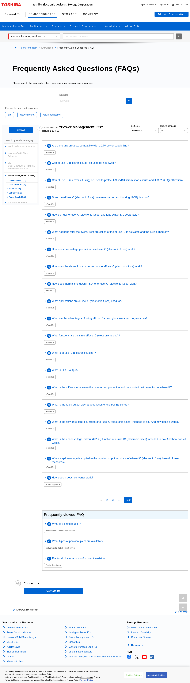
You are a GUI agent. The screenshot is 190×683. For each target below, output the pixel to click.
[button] (155, 4)
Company (137, 645)
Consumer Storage (141, 637)
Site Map (183, 612)
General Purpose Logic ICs (83, 647)
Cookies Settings (134, 676)
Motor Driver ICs (77, 627)
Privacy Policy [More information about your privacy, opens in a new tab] (86, 681)
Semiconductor (29, 48)
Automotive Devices (17, 627)
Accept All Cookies (156, 676)
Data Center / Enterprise (144, 627)
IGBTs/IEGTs (13, 647)
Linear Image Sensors (80, 651)
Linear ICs (74, 642)
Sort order (135, 126)
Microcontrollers (15, 661)
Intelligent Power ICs (80, 632)
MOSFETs (12, 642)
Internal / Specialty (141, 632)
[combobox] (118, 36)
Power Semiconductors (19, 632)
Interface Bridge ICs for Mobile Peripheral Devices (95, 656)
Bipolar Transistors (16, 651)
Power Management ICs (81, 637)
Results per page (168, 126)
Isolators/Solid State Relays (21, 637)
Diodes (10, 656)
